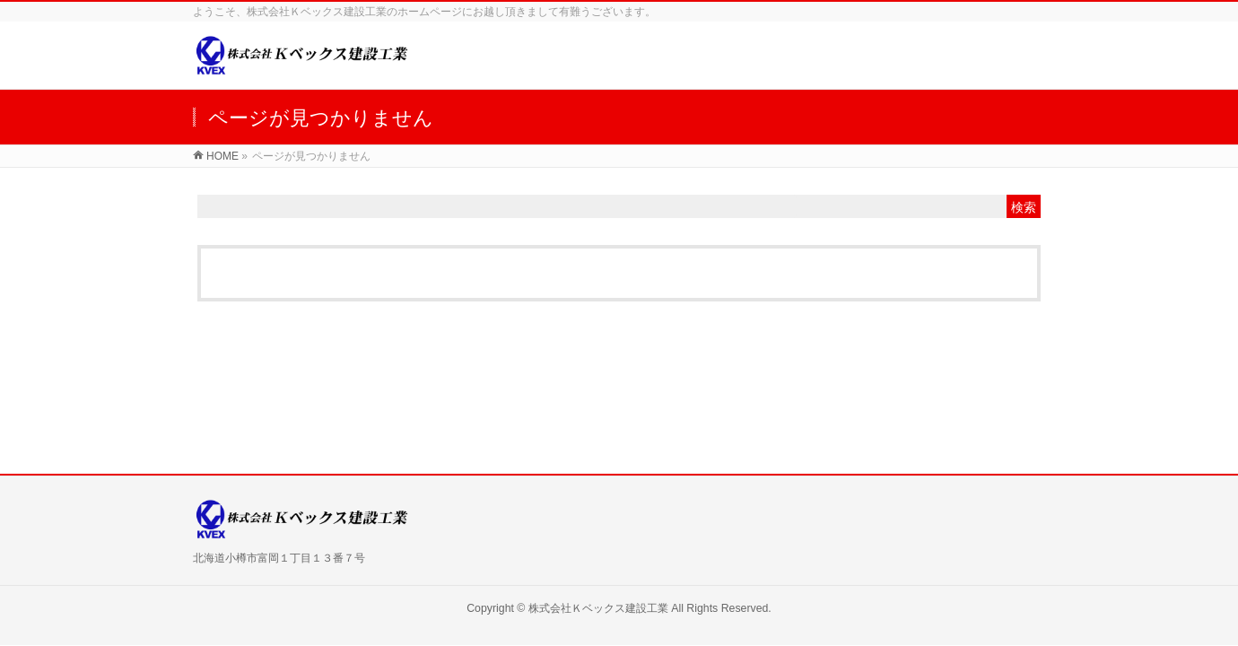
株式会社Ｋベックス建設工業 (598, 608)
